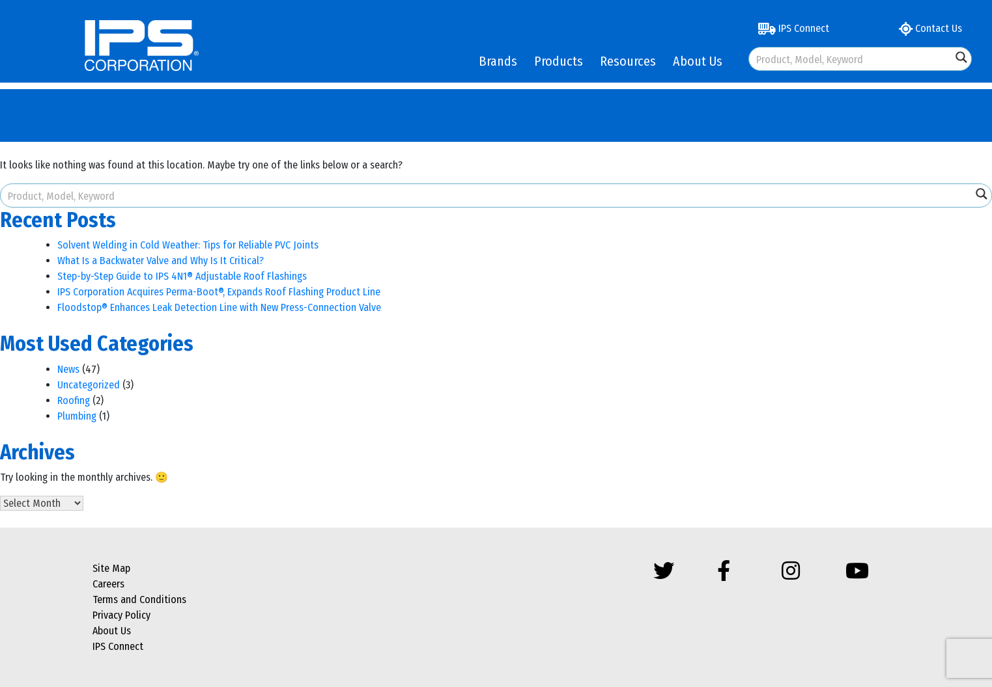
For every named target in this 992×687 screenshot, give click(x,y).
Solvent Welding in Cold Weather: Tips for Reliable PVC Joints (188, 245)
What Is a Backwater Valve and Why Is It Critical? (160, 260)
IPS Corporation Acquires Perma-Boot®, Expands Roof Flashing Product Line (218, 292)
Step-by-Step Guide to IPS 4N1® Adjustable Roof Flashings (182, 276)
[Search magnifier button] (961, 57)
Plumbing (76, 416)
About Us (697, 61)
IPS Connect (793, 28)
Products (558, 61)
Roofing (73, 400)
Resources (628, 61)
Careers (108, 584)
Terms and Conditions (139, 599)
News (68, 369)
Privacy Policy (121, 615)
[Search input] (851, 59)
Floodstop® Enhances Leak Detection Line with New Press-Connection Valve (219, 307)
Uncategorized (88, 385)
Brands (498, 61)
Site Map (111, 568)
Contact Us (930, 28)
